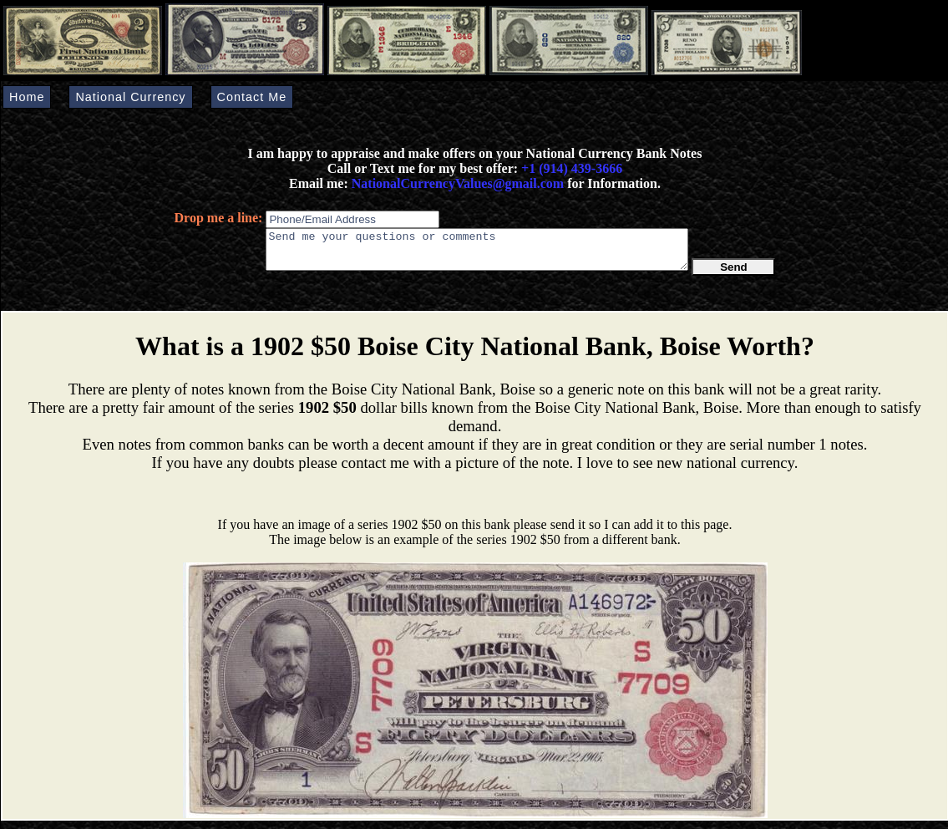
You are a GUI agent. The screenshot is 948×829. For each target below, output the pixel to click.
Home (26, 97)
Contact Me (252, 97)
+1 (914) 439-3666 (571, 168)
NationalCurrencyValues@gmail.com (456, 183)
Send (734, 274)
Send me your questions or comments (477, 253)
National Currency (130, 97)
